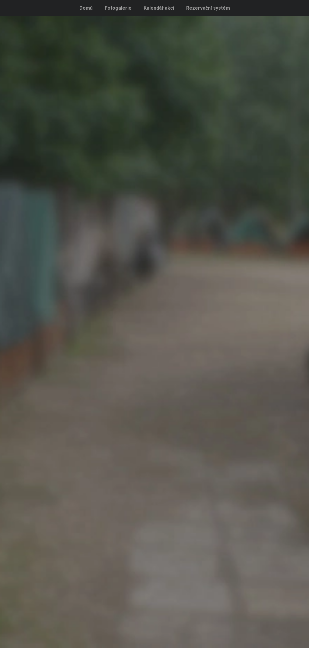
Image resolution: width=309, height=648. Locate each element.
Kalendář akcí (159, 8)
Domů (86, 8)
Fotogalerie (118, 8)
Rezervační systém (208, 8)
